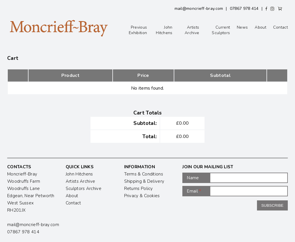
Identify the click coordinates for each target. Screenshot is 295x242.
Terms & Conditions (143, 174)
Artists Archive (192, 30)
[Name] (249, 178)
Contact (280, 27)
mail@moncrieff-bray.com (199, 8)
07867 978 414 (244, 8)
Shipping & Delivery (144, 181)
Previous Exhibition (138, 30)
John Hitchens (164, 30)
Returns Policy (138, 188)
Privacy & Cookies (142, 196)
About (260, 27)
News (242, 27)
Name (193, 178)
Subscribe (272, 205)
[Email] (249, 191)
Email (194, 191)
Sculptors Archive (83, 188)
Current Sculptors (221, 30)
